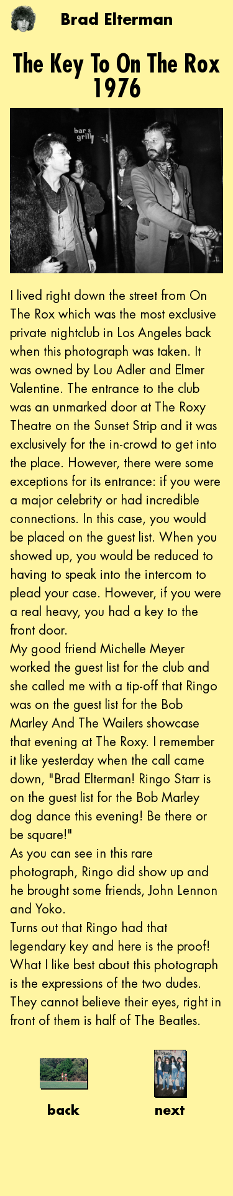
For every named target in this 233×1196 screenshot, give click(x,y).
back (63, 1084)
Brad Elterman (116, 19)
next (169, 1084)
